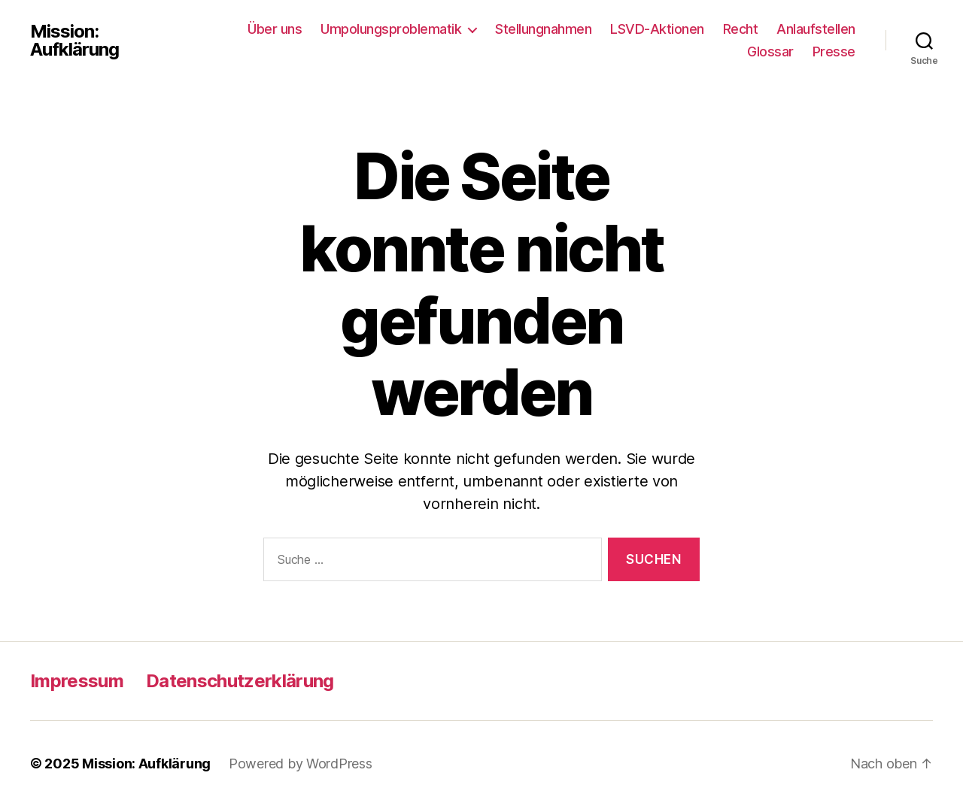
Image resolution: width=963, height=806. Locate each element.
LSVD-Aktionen (657, 29)
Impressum (76, 681)
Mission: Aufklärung (74, 41)
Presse (834, 51)
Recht (740, 29)
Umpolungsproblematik (390, 29)
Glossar (770, 51)
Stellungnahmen (543, 29)
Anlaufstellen (815, 29)
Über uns (275, 29)
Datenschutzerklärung (240, 681)
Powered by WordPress (300, 763)
